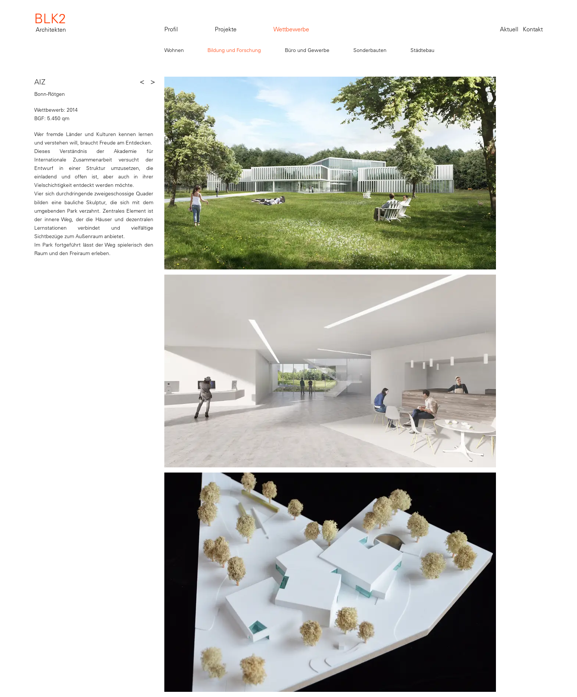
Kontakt (533, 29)
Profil (171, 29)
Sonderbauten (370, 50)
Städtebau (422, 50)
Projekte (226, 29)
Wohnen (174, 50)
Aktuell (509, 29)
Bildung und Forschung (234, 50)
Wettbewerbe (291, 29)
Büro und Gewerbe (307, 50)
